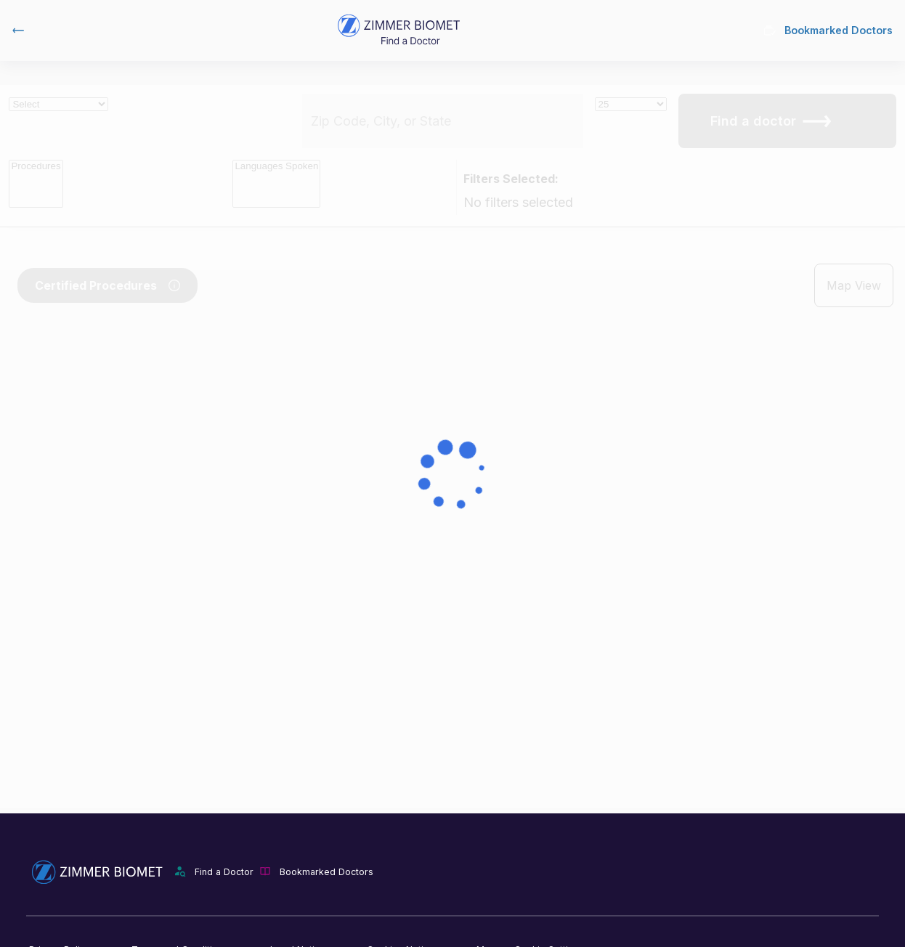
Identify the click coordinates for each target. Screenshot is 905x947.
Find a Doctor (224, 871)
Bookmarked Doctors (828, 30)
